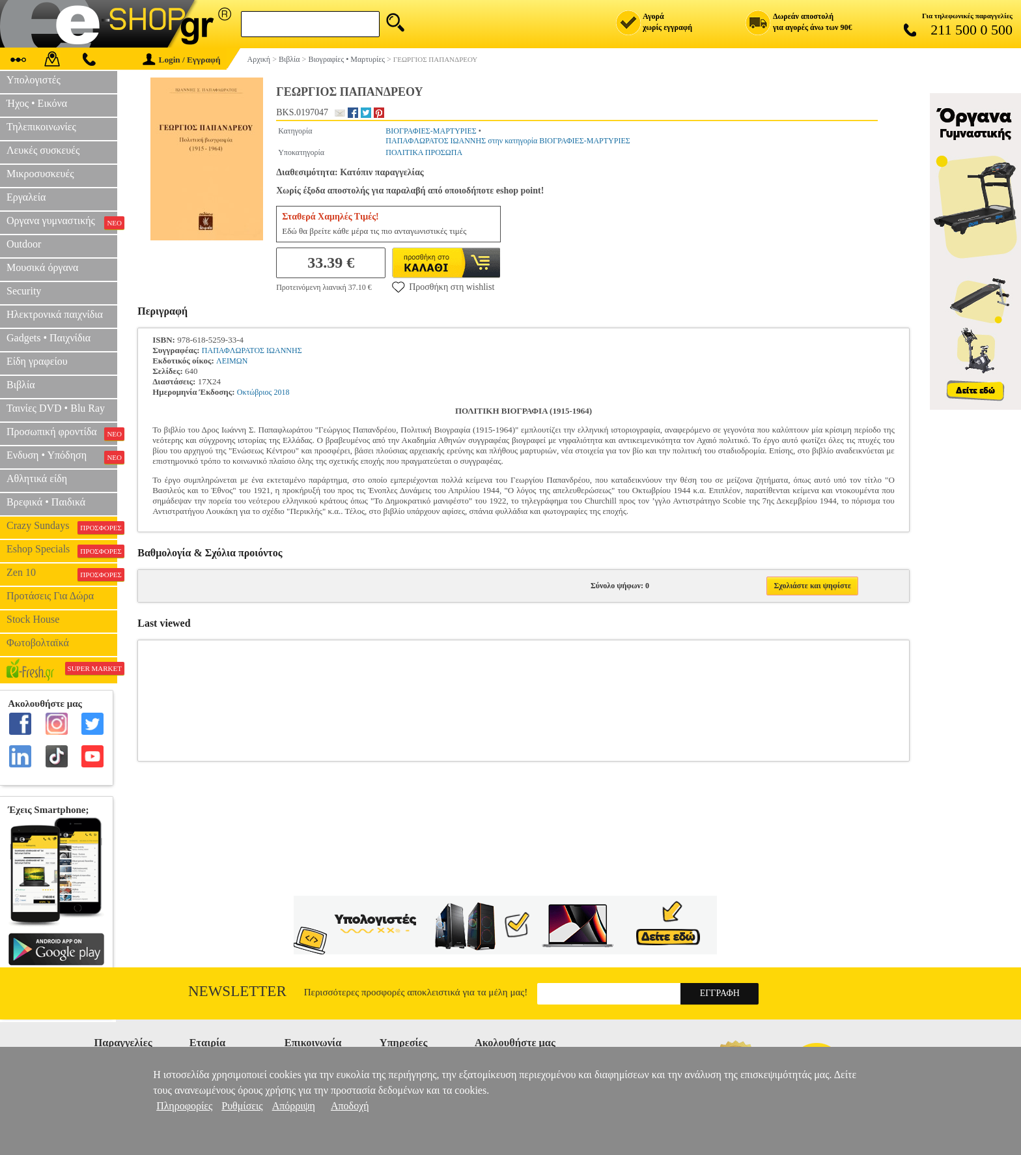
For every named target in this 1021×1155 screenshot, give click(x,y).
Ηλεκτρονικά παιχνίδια (55, 314)
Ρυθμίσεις (241, 1105)
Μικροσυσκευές (40, 173)
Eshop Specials (62, 550)
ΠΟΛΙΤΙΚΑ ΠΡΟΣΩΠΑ (423, 152)
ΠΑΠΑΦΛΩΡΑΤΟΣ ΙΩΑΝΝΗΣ (252, 350)
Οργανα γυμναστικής (62, 222)
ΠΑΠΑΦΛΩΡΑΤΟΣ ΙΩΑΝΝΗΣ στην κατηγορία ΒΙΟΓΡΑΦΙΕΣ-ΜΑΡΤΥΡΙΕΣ (507, 140)
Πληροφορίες (184, 1105)
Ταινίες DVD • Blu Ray (56, 408)
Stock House (33, 619)
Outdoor (24, 244)
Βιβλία (21, 384)
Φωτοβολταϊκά (38, 642)
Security (24, 290)
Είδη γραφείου (37, 361)
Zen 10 (62, 574)
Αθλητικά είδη (37, 478)
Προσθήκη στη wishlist (443, 286)
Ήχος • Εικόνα (37, 103)
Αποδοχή (350, 1105)
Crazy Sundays (62, 527)
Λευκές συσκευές (43, 150)
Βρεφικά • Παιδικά (46, 501)
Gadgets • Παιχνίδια (49, 337)
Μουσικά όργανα (42, 267)
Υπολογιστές (34, 79)
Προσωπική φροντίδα (62, 433)
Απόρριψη (293, 1105)
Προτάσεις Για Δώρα (50, 595)
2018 (282, 392)
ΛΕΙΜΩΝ (231, 360)
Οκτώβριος (254, 392)
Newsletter (237, 991)
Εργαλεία (26, 197)
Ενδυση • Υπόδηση (62, 456)
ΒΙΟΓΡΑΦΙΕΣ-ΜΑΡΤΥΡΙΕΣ (430, 130)
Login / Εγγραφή (182, 59)
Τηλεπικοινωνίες (41, 126)
